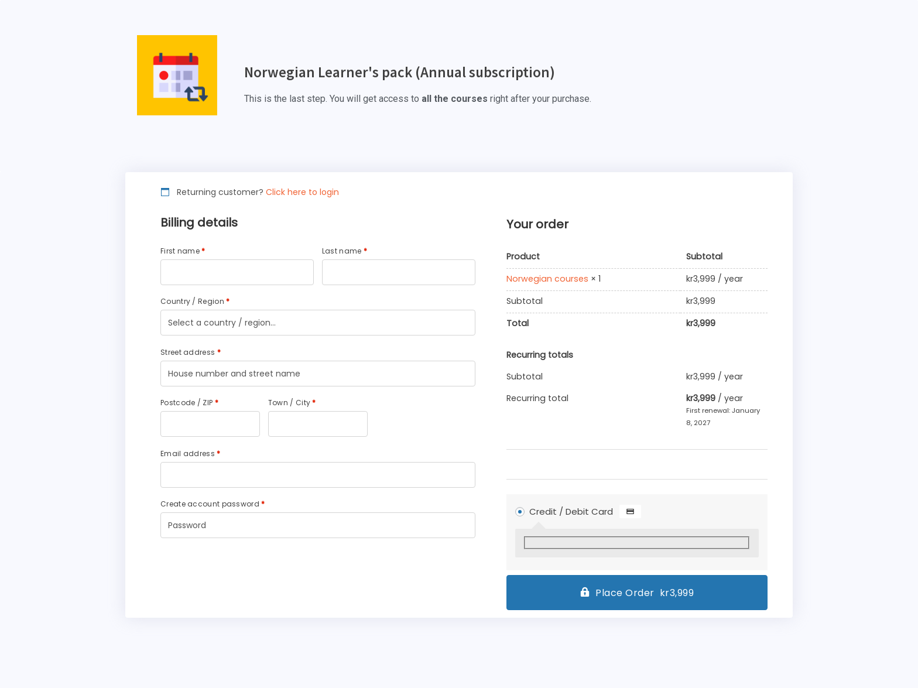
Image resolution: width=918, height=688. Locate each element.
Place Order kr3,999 (644, 593)
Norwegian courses (547, 279)
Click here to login (302, 192)
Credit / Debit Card (585, 511)
